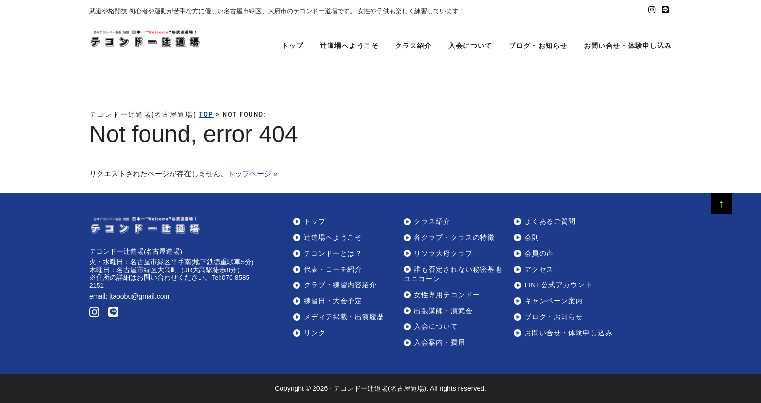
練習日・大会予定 (333, 301)
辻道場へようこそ (333, 237)
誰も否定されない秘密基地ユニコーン (453, 274)
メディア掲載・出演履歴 (344, 317)
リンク (315, 333)
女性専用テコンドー (447, 295)
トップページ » (253, 173)
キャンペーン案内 (554, 301)
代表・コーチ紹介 (333, 269)
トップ (315, 221)
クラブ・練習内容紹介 (340, 285)
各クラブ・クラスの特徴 (454, 237)
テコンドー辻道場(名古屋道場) (379, 388)
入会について (436, 326)
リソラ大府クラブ (443, 253)
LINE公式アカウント (559, 285)
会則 (532, 237)
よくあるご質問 (550, 221)
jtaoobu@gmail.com (139, 296)
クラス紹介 (432, 221)
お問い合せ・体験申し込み (568, 333)
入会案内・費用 (439, 342)
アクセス (539, 269)
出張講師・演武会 (443, 311)
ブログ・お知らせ (554, 317)
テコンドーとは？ (333, 253)
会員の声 (539, 253)
